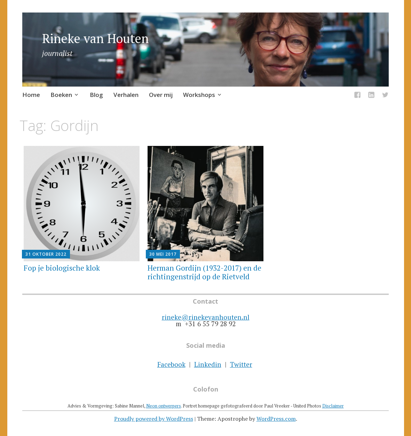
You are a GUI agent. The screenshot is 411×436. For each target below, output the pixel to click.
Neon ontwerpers (163, 406)
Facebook (171, 364)
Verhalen (126, 95)
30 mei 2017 (162, 254)
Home (31, 95)
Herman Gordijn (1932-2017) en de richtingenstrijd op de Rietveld (204, 272)
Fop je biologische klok (62, 268)
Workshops (199, 95)
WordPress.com (276, 418)
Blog (96, 95)
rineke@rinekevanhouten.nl (206, 317)
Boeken (61, 95)
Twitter (241, 364)
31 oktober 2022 (45, 254)
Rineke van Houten (95, 38)
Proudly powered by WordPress (153, 418)
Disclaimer (333, 406)
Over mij (161, 95)
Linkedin (207, 364)
